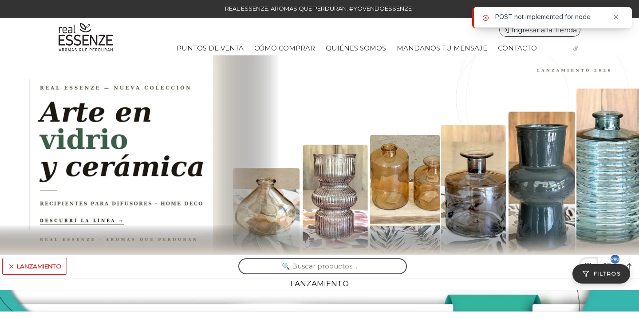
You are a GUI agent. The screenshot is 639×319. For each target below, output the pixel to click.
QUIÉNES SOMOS (356, 48)
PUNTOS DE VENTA (210, 48)
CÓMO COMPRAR (284, 48)
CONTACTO (517, 48)
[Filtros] (601, 274)
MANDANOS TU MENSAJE (442, 48)
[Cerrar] (616, 17)
